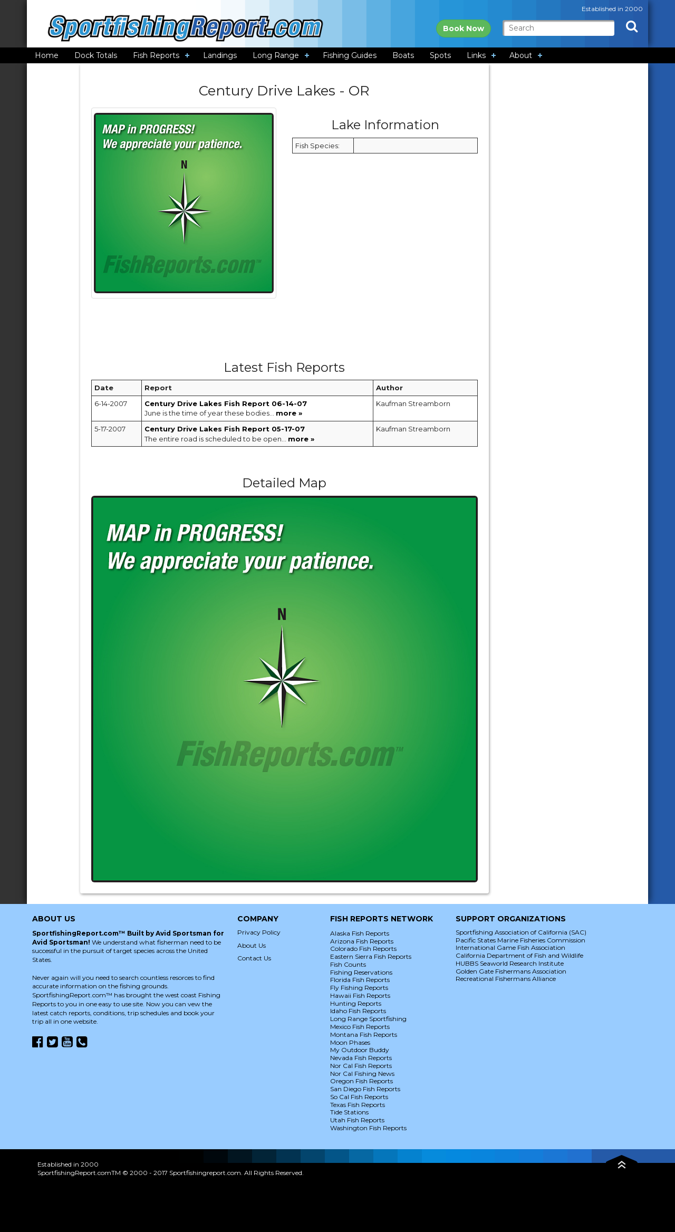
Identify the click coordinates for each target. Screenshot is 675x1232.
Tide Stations (349, 1112)
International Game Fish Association (510, 947)
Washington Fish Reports (368, 1128)
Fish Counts (348, 964)
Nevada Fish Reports (361, 1058)
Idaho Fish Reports (358, 1011)
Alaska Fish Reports (359, 933)
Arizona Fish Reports (361, 941)
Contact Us (254, 958)
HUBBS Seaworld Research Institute (510, 963)
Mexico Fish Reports (360, 1027)
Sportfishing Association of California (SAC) (521, 932)
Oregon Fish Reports (361, 1081)
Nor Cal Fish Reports (361, 1066)
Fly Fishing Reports (359, 988)
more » (289, 413)
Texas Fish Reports (357, 1105)
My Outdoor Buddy (359, 1050)
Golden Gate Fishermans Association (511, 971)
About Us (251, 945)
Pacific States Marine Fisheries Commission (520, 940)
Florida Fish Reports (360, 980)
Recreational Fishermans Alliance (506, 979)
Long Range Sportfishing (368, 1019)
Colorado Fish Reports (363, 948)
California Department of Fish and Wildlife (519, 955)
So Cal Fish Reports (359, 1097)
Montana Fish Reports (363, 1034)
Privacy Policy (259, 932)
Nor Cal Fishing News (362, 1073)
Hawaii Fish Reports (360, 995)
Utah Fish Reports (357, 1120)
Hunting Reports (355, 1003)
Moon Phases (350, 1042)
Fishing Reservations (361, 972)
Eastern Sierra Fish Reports (370, 956)
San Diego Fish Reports (365, 1089)
